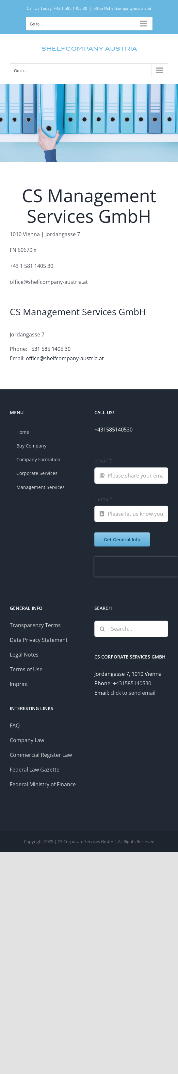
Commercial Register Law (41, 754)
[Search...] (131, 629)
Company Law (27, 740)
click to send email (132, 692)
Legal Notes (24, 654)
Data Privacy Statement (39, 639)
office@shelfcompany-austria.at (122, 8)
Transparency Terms (35, 625)
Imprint (19, 684)
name (103, 498)
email (103, 460)
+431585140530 (132, 683)
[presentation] (136, 567)
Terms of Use (26, 669)
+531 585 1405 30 (49, 348)
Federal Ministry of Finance (43, 784)
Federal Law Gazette (34, 769)
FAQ (15, 725)
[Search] (102, 629)
